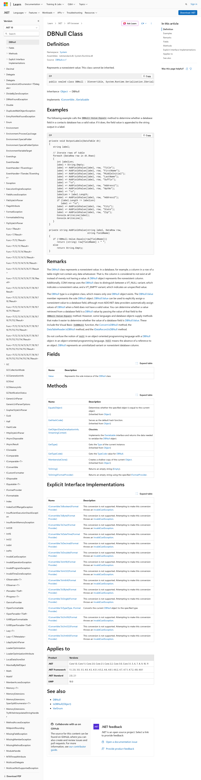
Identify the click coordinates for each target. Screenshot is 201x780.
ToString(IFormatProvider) (60, 474)
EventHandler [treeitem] (12, 162)
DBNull (55, 269)
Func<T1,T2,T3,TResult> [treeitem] (17, 245)
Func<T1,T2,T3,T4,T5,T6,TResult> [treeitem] (22, 263)
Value (51, 376)
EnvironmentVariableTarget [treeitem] (19, 150)
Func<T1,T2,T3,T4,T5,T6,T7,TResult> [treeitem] (22, 270)
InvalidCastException (103, 509)
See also (167, 57)
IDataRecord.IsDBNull (105, 329)
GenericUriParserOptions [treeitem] (18, 404)
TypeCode (102, 453)
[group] (100, 82)
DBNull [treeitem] (12, 42)
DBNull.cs (60, 59)
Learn (50, 23)
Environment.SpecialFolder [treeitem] (19, 139)
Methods (167, 45)
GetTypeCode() (55, 453)
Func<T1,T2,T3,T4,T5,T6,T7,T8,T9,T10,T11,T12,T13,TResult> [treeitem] (22, 328)
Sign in (194, 4)
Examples (167, 33)
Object (64, 91)
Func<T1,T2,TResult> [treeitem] (16, 240)
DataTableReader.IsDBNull (61, 329)
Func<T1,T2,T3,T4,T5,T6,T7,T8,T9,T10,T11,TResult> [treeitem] (22, 308)
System (63, 52)
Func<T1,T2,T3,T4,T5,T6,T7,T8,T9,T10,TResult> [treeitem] (22, 299)
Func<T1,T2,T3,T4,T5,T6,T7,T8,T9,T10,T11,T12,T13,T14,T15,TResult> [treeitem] (22, 347)
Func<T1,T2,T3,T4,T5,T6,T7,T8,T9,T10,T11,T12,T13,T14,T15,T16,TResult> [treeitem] (22, 356)
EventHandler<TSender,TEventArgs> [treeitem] (22, 175)
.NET (60, 23)
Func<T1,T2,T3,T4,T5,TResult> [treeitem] (20, 257)
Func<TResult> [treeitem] (13, 228)
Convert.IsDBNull (108, 324)
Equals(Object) (55, 407)
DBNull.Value (146, 293)
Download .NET (188, 12)
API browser (73, 23)
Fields (165, 41)
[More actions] (151, 23)
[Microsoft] (6, 4)
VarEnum (58, 708)
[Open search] (186, 4)
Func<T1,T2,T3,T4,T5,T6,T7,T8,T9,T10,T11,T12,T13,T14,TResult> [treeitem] (22, 337)
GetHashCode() (55, 420)
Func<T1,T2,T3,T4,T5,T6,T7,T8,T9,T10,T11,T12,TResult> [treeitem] (22, 318)
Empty (116, 468)
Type (100, 444)
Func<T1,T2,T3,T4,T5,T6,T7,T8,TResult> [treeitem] (22, 280)
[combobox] (21, 27)
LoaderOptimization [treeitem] (15, 648)
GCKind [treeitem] (10, 381)
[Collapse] (38, 21)
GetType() (52, 444)
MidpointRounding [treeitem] (15, 727)
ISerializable (82, 99)
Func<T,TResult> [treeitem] (14, 234)
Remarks (167, 37)
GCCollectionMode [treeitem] (15, 369)
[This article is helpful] (187, 69)
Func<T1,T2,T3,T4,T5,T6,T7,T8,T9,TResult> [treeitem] (22, 289)
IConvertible (67, 99)
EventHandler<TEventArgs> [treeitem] (19, 167)
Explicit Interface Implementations (179, 49)
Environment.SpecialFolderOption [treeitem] (22, 145)
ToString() (53, 468)
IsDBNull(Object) (62, 704)
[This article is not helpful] (191, 69)
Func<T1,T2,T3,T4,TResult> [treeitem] (19, 251)
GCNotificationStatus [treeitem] (16, 392)
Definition (168, 29)
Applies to (168, 53)
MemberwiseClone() (57, 459)
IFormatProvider (139, 474)
